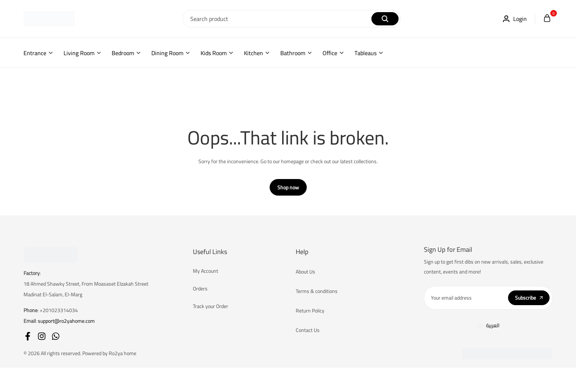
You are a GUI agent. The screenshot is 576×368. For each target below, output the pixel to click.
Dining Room (167, 52)
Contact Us (308, 330)
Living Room (79, 52)
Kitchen (253, 52)
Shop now (288, 188)
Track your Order (210, 306)
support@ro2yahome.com (66, 321)
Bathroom (292, 52)
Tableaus (365, 52)
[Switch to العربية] (488, 326)
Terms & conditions (317, 291)
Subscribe (529, 298)
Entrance (35, 52)
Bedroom (123, 52)
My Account (205, 271)
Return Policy (310, 311)
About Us (305, 272)
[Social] (28, 336)
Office (330, 52)
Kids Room (214, 52)
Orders (200, 289)
